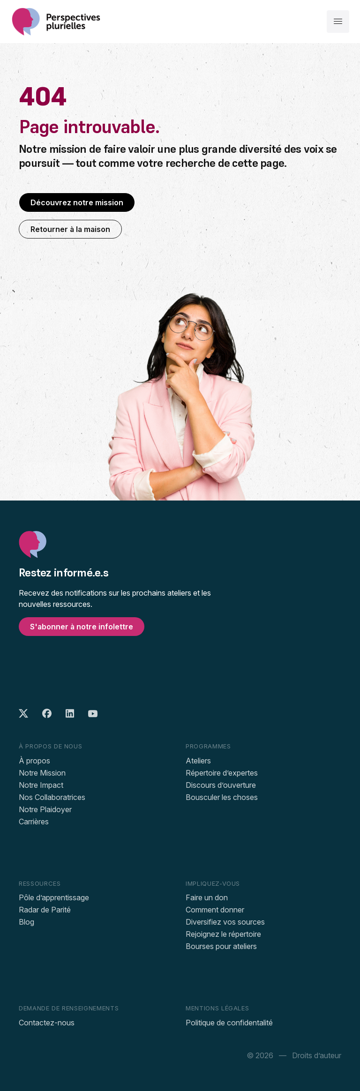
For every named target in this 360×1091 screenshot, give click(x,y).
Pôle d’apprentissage (54, 897)
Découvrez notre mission (76, 202)
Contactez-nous (47, 1022)
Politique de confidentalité (229, 1022)
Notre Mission (42, 772)
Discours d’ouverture (221, 785)
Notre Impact (41, 785)
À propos (34, 760)
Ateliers (198, 760)
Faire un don (207, 897)
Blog (26, 922)
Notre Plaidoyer (45, 809)
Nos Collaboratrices (52, 797)
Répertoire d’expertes (222, 772)
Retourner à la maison (70, 229)
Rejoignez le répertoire (223, 934)
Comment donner (215, 909)
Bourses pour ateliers (221, 946)
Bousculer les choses (222, 797)
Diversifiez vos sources (225, 922)
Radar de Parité (45, 909)
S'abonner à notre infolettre (81, 626)
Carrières (34, 821)
